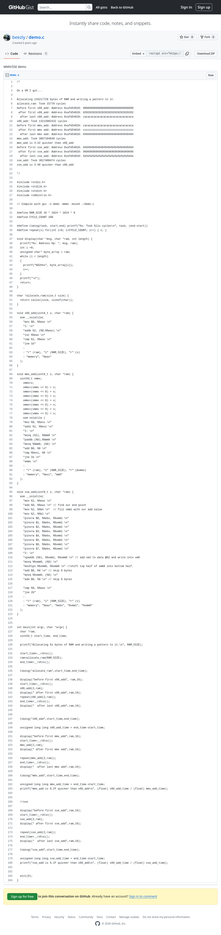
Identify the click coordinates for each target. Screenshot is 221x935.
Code (11, 53)
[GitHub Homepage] (97, 923)
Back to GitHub (122, 7)
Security (59, 917)
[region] (110, 481)
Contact (111, 917)
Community (86, 917)
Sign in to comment (143, 896)
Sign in (186, 7)
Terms (35, 917)
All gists (101, 7)
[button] (187, 54)
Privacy (46, 917)
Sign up (204, 7)
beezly (18, 37)
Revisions (35, 53)
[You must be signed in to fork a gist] (207, 37)
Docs (100, 917)
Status (71, 917)
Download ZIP (206, 53)
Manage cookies (129, 917)
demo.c (36, 37)
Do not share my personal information (166, 917)
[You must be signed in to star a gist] (187, 37)
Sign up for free (22, 896)
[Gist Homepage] (21, 7)
